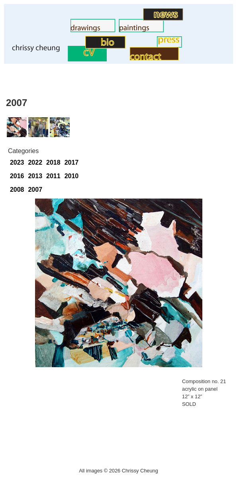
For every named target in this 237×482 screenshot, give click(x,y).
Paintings (105, 30)
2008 (17, 189)
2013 (35, 176)
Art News (130, 18)
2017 (72, 162)
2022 (35, 162)
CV (63, 59)
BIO (79, 46)
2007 (35, 189)
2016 (17, 176)
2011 (53, 176)
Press (149, 45)
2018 (53, 162)
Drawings (57, 30)
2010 (72, 176)
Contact (118, 58)
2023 (17, 162)
